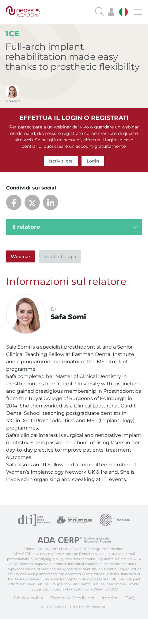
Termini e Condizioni (72, 598)
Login (93, 161)
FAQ (130, 598)
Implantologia (60, 256)
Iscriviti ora (61, 161)
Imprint (110, 598)
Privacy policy (28, 598)
